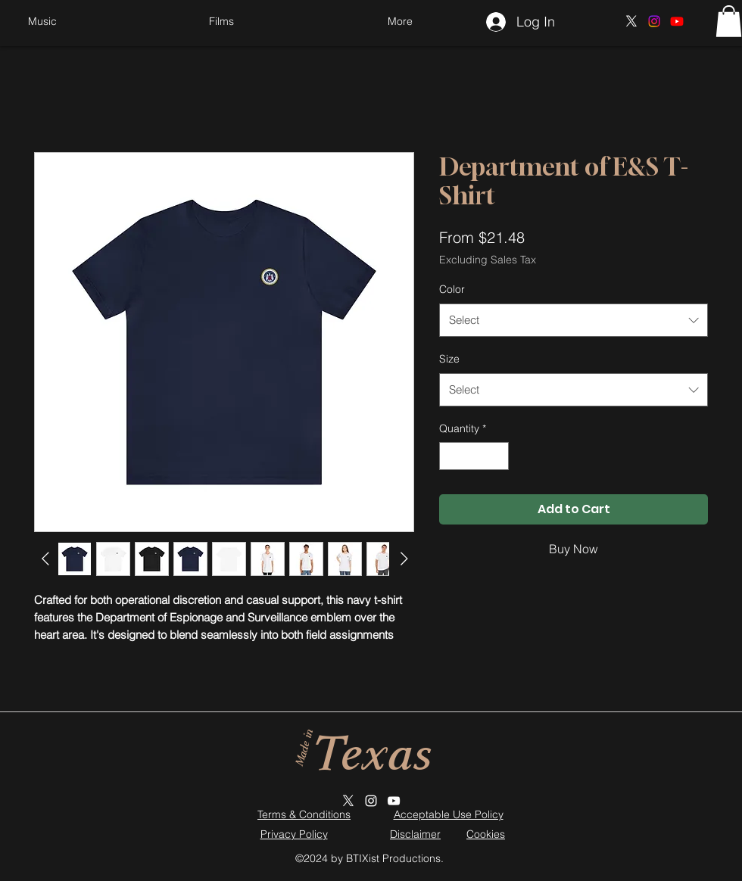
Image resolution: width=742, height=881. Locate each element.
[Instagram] (654, 21)
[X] (631, 21)
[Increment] (497, 456)
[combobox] (573, 320)
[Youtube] (676, 21)
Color (452, 289)
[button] (399, 21)
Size (449, 359)
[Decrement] (450, 456)
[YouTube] (393, 800)
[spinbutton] (474, 456)
